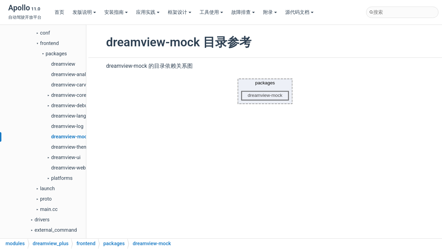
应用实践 (148, 12)
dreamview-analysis (73, 74)
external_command (56, 230)
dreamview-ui (65, 157)
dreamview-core (68, 95)
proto (46, 199)
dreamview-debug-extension (82, 106)
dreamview (63, 64)
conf (45, 33)
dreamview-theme (70, 147)
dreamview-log (67, 126)
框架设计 (179, 12)
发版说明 (84, 12)
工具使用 (211, 12)
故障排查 (243, 12)
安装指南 (116, 12)
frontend (49, 43)
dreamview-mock (70, 137)
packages (56, 54)
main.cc (49, 209)
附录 (270, 12)
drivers (42, 220)
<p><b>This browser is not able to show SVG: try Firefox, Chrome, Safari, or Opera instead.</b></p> (265, 91)
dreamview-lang (68, 116)
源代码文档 (299, 12)
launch (47, 189)
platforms (62, 178)
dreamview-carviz (70, 85)
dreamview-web (68, 168)
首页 (59, 12)
